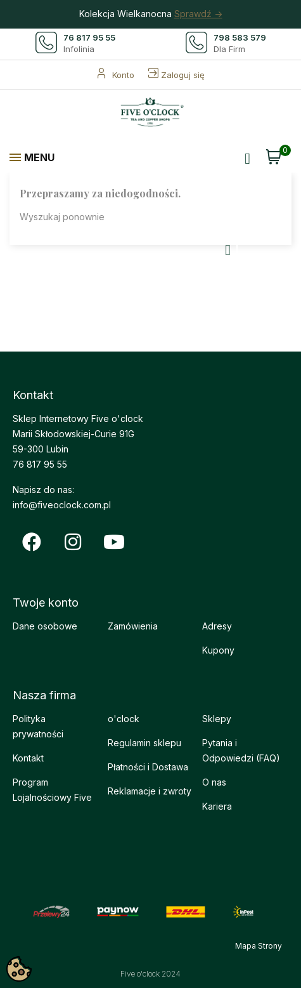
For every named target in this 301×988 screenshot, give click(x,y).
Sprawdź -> (198, 13)
